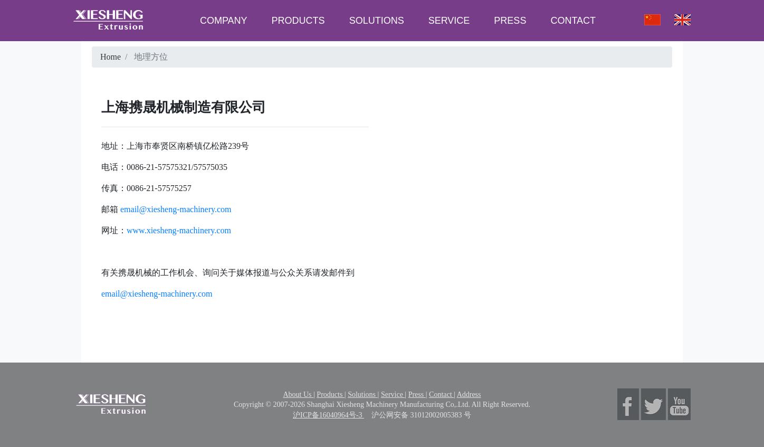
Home (110, 56)
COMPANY (223, 20)
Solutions (362, 394)
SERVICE (449, 20)
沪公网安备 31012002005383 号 (421, 415)
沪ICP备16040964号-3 (328, 415)
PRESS (510, 20)
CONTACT (573, 20)
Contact (441, 394)
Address (469, 394)
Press (417, 394)
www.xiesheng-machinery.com (179, 230)
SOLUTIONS (376, 20)
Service (393, 394)
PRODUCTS (298, 20)
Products (331, 394)
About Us (298, 394)
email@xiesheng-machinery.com (175, 209)
